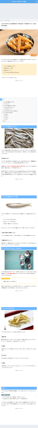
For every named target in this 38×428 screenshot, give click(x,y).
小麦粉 (5, 119)
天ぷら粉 (6, 117)
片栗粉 (6, 116)
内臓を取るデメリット (8, 109)
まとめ (4, 121)
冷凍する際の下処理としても (9, 107)
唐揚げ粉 (6, 114)
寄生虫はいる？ (7, 103)
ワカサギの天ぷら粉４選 (7, 112)
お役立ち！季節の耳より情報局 (19, 1)
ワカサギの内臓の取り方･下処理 (9, 105)
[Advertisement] (19, 10)
